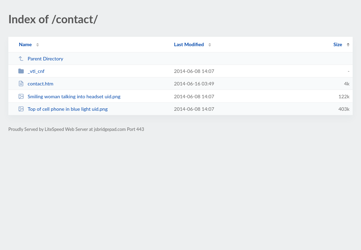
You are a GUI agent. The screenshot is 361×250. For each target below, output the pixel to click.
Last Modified (189, 44)
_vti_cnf (31, 71)
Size (338, 44)
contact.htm (35, 83)
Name (25, 44)
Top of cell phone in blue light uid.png (62, 109)
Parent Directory (40, 58)
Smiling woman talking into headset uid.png (69, 96)
